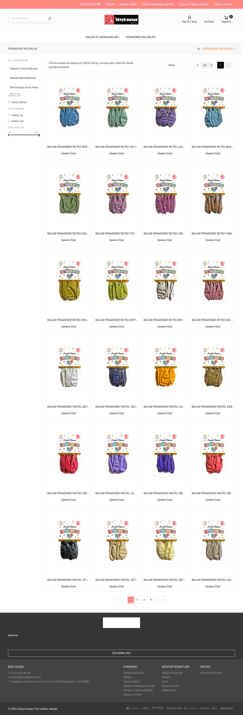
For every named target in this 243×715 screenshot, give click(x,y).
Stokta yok (17, 121)
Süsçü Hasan (18, 102)
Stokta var (17, 115)
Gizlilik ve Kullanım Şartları (158, 4)
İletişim (110, 4)
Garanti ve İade (223, 4)
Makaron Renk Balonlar (24, 68)
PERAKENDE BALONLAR (218, 48)
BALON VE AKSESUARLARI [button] (103, 37)
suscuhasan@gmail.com (24, 677)
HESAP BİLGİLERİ (89, 4)
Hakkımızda (169, 690)
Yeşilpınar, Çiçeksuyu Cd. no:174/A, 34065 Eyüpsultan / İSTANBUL (49, 681)
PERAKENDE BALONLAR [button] (141, 37)
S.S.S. (165, 681)
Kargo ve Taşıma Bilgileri (194, 4)
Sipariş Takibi (128, 4)
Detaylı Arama (170, 686)
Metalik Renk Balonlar (23, 78)
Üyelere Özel (68, 153)
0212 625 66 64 (19, 673)
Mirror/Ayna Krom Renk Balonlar (24, 91)
